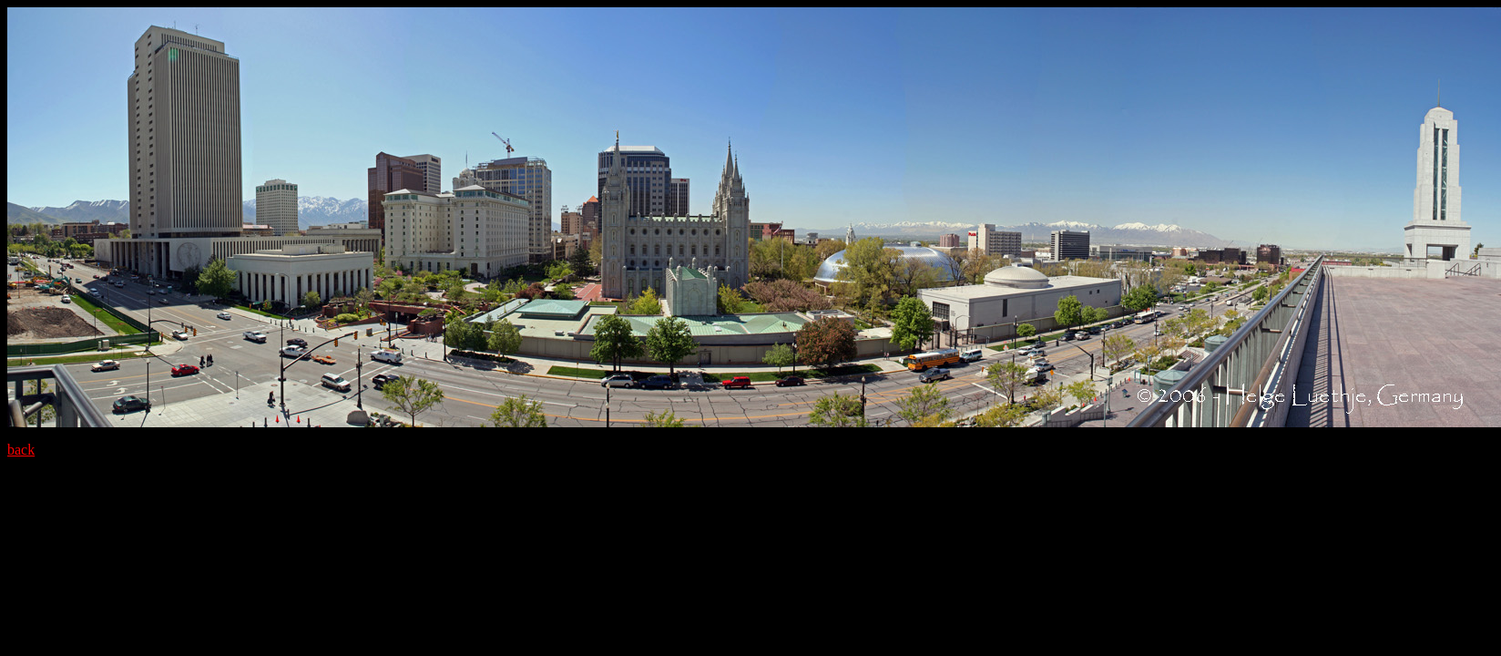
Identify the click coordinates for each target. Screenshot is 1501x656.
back (21, 449)
